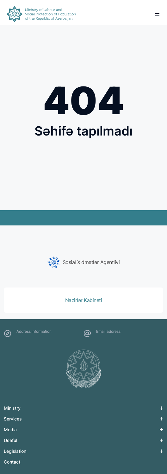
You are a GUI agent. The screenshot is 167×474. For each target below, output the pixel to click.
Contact (12, 462)
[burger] (157, 14)
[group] (83, 262)
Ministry (12, 408)
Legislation (15, 451)
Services (13, 418)
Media (10, 429)
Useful (10, 440)
